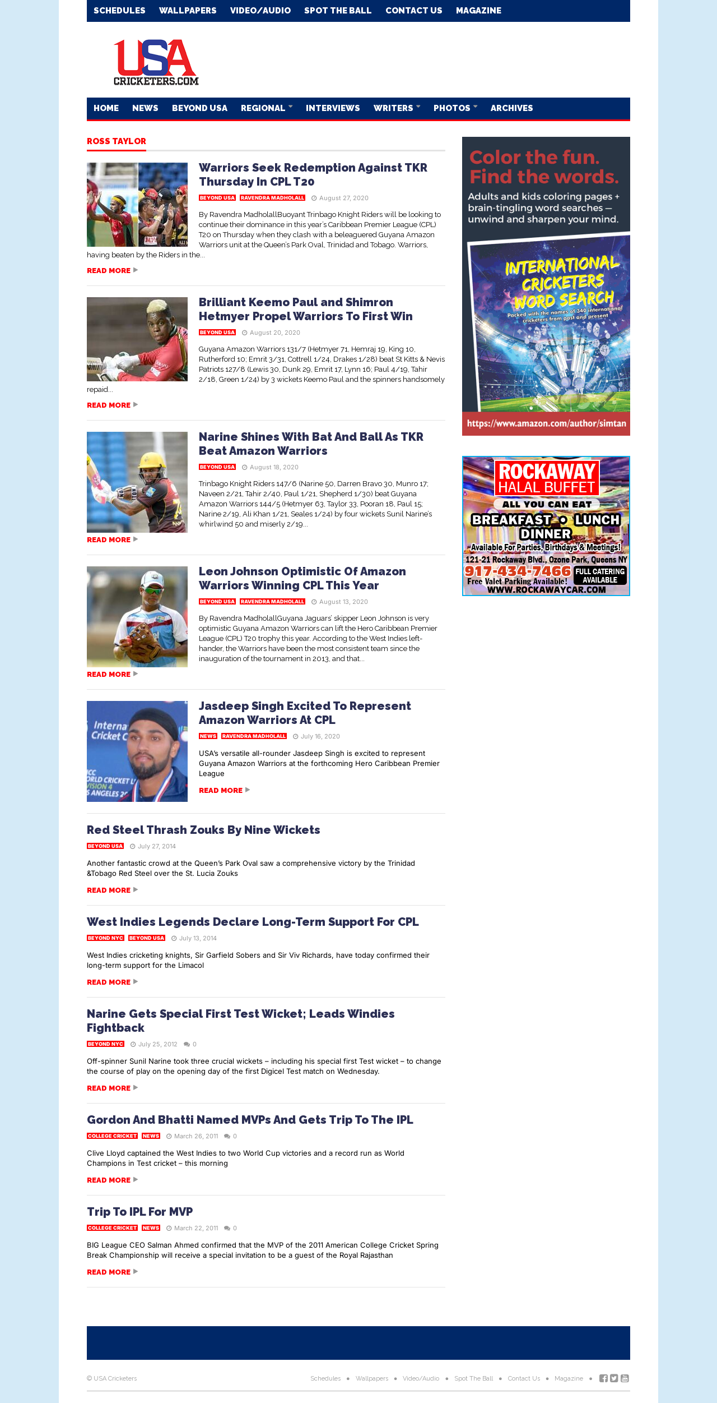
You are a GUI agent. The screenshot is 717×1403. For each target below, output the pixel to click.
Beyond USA (199, 108)
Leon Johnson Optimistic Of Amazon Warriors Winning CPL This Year (302, 578)
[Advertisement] (426, 59)
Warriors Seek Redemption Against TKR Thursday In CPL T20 (313, 174)
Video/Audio (260, 11)
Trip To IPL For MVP (140, 1212)
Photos (453, 108)
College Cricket (112, 1136)
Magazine (478, 11)
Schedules (120, 11)
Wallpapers (188, 11)
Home (106, 108)
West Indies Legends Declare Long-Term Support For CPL (253, 922)
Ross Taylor (116, 141)
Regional (264, 108)
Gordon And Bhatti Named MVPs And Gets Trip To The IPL (250, 1120)
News (145, 108)
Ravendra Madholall (272, 198)
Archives (512, 108)
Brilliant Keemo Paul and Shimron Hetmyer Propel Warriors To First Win (306, 309)
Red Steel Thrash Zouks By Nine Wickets (203, 830)
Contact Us (414, 11)
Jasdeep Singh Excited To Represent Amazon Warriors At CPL (305, 713)
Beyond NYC (105, 938)
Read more (109, 270)
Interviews (333, 108)
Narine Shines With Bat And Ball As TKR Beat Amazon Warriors (311, 444)
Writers (394, 108)
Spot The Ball (338, 11)
